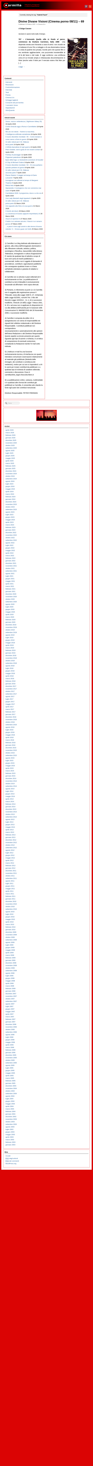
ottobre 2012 (10, 1141)
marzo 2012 (9, 1159)
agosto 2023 (9, 808)
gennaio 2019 (10, 949)
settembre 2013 (11, 1113)
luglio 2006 (9, 1333)
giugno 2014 (9, 1090)
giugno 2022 (9, 844)
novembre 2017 (11, 985)
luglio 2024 (9, 780)
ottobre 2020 (10, 895)
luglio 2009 (9, 1241)
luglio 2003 (9, 1426)
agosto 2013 (9, 1116)
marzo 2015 (9, 1067)
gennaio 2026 (10, 734)
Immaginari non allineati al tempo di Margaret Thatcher (12, 200)
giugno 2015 (9, 1059)
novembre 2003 (11, 1415)
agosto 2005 (9, 1362)
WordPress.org (10, 1460)
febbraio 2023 (10, 824)
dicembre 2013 (10, 1105)
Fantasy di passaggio (13, 138)
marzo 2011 (9, 1190)
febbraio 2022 (10, 854)
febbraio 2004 (10, 1408)
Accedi (7, 1452)
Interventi (8, 20)
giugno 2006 (9, 1336)
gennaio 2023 (10, 826)
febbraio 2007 (10, 1315)
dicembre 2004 (10, 1382)
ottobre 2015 (10, 1049)
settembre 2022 (11, 836)
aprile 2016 (9, 1034)
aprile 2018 (9, 972)
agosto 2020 (9, 900)
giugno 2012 (9, 1152)
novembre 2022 (11, 831)
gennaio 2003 (10, 1441)
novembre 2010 (11, 1200)
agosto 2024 (9, 777)
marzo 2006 (9, 1344)
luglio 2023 (9, 811)
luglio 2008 (9, 1272)
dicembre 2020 (10, 890)
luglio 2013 (9, 1118)
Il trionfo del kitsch (11, 259)
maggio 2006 (10, 1339)
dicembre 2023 (10, 798)
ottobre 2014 (10, 1080)
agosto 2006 (9, 1331)
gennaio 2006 (10, 1349)
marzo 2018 (9, 975)
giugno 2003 (9, 1428)
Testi (7, 30)
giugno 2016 (9, 1029)
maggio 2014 (10, 1093)
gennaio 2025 (10, 765)
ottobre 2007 (10, 1295)
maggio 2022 (10, 847)
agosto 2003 (9, 1423)
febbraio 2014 (10, 1100)
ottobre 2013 (10, 1111)
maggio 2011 (10, 1185)
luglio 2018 (9, 965)
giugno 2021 (9, 875)
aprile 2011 (9, 1187)
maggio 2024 (10, 785)
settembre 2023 (11, 806)
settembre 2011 (11, 1175)
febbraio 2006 (10, 1346)
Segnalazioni (10, 48)
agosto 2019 (9, 931)
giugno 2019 (9, 936)
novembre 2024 (11, 770)
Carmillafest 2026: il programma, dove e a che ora (12, 225)
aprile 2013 (9, 1126)
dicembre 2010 (10, 1198)
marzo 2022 (9, 852)
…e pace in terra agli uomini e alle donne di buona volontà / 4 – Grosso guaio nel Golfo (13, 295)
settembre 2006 (11, 1328)
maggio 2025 (10, 754)
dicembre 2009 (10, 1228)
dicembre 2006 (10, 1321)
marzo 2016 (9, 1036)
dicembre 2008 (10, 1259)
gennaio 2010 (10, 1226)
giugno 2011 (9, 1182)
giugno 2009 (9, 1244)
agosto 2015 (9, 1054)
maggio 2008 (10, 1277)
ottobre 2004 (10, 1387)
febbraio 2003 (10, 1438)
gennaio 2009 (10, 1257)
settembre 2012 (11, 1144)
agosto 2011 (9, 1177)
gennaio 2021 (10, 888)
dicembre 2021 (10, 859)
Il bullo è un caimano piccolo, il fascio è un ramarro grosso (13, 281)
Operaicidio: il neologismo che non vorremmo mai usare (12, 215)
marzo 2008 (9, 1282)
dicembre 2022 (10, 829)
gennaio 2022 (10, 857)
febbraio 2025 (10, 762)
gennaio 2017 (10, 1011)
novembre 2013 (11, 1108)
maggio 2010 (10, 1216)
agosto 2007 (9, 1300)
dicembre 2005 (10, 1351)
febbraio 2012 (10, 1162)
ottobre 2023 (10, 803)
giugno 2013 (9, 1121)
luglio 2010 (9, 1210)
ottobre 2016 (10, 1018)
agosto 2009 (9, 1239)
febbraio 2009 (10, 1254)
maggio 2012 (10, 1154)
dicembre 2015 (10, 1044)
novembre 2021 (11, 862)
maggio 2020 (10, 908)
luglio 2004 (9, 1395)
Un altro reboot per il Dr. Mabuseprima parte (12, 243)
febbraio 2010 (10, 1223)
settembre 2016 (11, 1021)
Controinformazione (12, 25)
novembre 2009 (11, 1231)
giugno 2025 (9, 752)
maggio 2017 (10, 1000)
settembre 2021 (11, 867)
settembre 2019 (11, 929)
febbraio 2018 (10, 977)
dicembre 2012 (10, 1136)
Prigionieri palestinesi (13, 144)
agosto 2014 (9, 1085)
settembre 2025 (11, 744)
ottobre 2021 (10, 865)
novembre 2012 (11, 1139)
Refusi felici (9, 208)
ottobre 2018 (10, 957)
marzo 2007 (9, 1313)
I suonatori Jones (11, 45)
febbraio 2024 (10, 793)
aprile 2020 (9, 911)
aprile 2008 (9, 1280)
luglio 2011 (9, 1180)
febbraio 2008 (10, 1285)
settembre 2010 (11, 1205)
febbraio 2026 (10, 731)
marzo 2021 (9, 883)
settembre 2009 (11, 1236)
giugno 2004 (9, 1397)
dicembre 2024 (10, 767)
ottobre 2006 (10, 1326)
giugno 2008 (9, 1274)
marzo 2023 (9, 821)
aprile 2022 (9, 849)
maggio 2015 (10, 1062)
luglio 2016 (9, 1026)
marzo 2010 (9, 1221)
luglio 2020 (9, 903)
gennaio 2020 (10, 918)
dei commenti (12, 1457)
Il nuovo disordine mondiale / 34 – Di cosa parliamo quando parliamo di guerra (12, 169)
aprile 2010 (9, 1218)
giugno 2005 (9, 1367)
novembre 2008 (11, 1262)
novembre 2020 (11, 893)
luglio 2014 (9, 1087)
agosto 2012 (9, 1146)
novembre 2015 (11, 1046)
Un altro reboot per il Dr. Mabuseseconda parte (12, 179)
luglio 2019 (9, 934)
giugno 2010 (9, 1213)
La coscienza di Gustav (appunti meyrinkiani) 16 (11, 266)
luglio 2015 (9, 1057)
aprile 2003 (9, 1433)
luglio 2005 (9, 1364)
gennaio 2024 (10, 795)
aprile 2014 (9, 1095)
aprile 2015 (9, 1064)
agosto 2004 (9, 1392)
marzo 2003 (9, 1436)
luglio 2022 (9, 842)
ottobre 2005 (10, 1356)
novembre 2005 (11, 1354)
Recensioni (9, 22)
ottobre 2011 (10, 1172)
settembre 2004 (11, 1390)
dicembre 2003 (10, 1413)
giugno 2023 (9, 813)
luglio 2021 (9, 872)
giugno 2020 (9, 906)
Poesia (7, 33)
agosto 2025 (9, 747)
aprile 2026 (9, 726)
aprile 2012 (9, 1157)
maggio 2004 (10, 1400)
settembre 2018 (11, 959)
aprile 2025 (9, 757)
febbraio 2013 (10, 1131)
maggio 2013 (10, 1123)
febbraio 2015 (10, 1070)
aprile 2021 (9, 880)
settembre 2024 (11, 775)
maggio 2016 (10, 1031)
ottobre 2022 (10, 834)
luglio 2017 (9, 995)
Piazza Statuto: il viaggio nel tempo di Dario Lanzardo (12, 189)
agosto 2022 (9, 839)
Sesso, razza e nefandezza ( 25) (13, 64)
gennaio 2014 (10, 1103)
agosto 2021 (9, 870)
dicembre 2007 (10, 1290)
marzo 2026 (9, 729)
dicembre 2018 (10, 952)
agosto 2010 (9, 1208)
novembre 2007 (11, 1292)
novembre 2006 (11, 1323)
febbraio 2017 (10, 1008)
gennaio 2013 (10, 1134)
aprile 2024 (9, 788)
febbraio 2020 (10, 916)
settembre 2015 (11, 1052)
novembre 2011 (11, 1169)
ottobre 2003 (10, 1418)
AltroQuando (10, 50)
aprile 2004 (9, 1403)
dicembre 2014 (10, 1075)
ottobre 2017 (10, 988)
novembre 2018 (11, 954)
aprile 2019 (9, 941)
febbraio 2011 (10, 1192)
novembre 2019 (11, 924)
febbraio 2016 (10, 1039)
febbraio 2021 (10, 885)
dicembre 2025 (10, 737)
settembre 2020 (11, 898)
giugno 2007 (9, 1305)
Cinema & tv (48, 28)
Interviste (8, 27)
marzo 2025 (9, 760)
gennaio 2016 (10, 1041)
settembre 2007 (11, 1298)
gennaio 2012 (10, 1164)
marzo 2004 (9, 1405)
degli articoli (11, 1455)
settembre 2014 (11, 1082)
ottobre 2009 (10, 1233)
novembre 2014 (11, 1077)
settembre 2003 (11, 1420)
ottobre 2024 (10, 772)
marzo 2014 (9, 1098)
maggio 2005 (10, 1369)
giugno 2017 (9, 998)
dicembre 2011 (10, 1167)
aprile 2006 (9, 1341)
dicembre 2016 (10, 1013)
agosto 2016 (9, 1023)
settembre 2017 (11, 990)
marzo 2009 (9, 1251)
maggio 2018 (10, 970)
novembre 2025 (11, 739)
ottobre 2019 (10, 926)
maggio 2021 (10, 877)
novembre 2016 (11, 1016)
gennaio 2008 (10, 1287)
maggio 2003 (10, 1431)
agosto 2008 (9, 1269)
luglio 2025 (9, 749)
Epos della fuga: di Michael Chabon (13, 154)
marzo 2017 (9, 1005)
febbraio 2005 (10, 1377)
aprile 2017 (9, 1003)
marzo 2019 (9, 944)
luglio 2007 (9, 1303)
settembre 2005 (11, 1359)
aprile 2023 (9, 818)
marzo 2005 (9, 1374)
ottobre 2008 (10, 1264)
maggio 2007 (10, 1308)
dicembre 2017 (10, 982)
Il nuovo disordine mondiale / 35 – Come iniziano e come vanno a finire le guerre (12, 100)
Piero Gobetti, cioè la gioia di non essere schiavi (13, 130)
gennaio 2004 (10, 1410)
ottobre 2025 (10, 742)
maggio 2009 (10, 1246)
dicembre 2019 (10, 921)
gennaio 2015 (10, 1072)
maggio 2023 (10, 816)
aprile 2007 (9, 1310)
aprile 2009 (9, 1249)
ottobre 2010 (10, 1203)
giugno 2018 (9, 967)
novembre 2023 (11, 801)
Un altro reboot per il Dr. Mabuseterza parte (12, 112)
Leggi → (28, 73)
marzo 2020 (9, 913)
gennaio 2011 (10, 1195)
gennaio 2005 (10, 1379)
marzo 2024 (9, 790)
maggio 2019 (10, 939)
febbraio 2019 (10, 947)
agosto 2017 (9, 993)
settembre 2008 (11, 1267)
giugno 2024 (9, 783)
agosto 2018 (9, 962)
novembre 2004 (11, 1385)
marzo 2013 (9, 1128)
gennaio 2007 (10, 1318)
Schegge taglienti (11, 38)
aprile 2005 (9, 1372)
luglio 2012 (9, 1149)
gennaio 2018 (10, 980)
